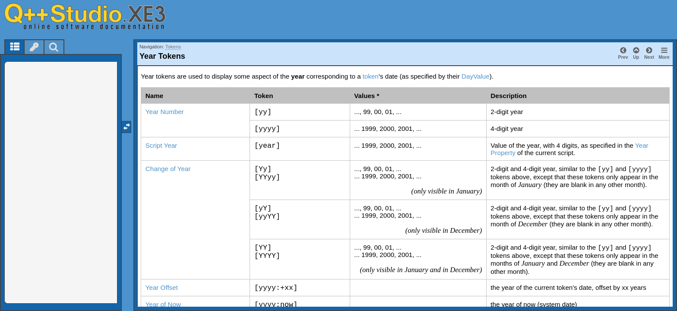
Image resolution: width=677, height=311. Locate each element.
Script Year (161, 145)
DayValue (476, 76)
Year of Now (163, 304)
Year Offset (162, 287)
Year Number (165, 111)
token (371, 76)
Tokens (173, 46)
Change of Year (168, 168)
